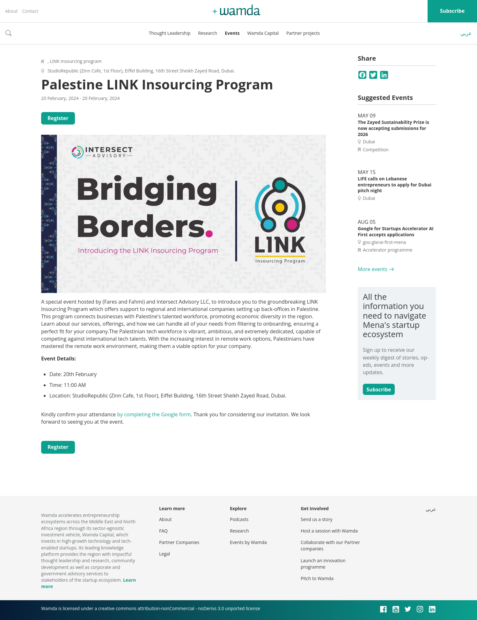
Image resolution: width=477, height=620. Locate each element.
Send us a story (316, 519)
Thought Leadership (170, 33)
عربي (466, 33)
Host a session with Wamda (329, 531)
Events (232, 33)
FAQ (163, 531)
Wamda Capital (263, 33)
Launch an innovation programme (323, 563)
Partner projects (303, 33)
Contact (30, 11)
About (11, 11)
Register (58, 118)
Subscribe (452, 10)
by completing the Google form (154, 414)
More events (372, 269)
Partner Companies (179, 542)
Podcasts (239, 519)
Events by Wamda (248, 542)
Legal (164, 554)
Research (207, 33)
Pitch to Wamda (317, 578)
